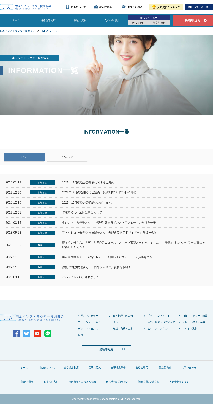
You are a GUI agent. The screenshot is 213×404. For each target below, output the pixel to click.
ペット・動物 (189, 328)
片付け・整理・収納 (193, 322)
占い (115, 322)
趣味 (80, 335)
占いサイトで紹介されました (80, 277)
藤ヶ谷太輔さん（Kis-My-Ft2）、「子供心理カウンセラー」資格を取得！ (108, 257)
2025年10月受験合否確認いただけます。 (88, 202)
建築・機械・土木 (123, 328)
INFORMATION (50, 30)
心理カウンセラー (88, 315)
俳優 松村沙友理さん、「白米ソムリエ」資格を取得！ (96, 267)
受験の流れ (80, 20)
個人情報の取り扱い (117, 381)
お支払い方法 (135, 7)
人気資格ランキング (168, 7)
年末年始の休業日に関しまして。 (83, 212)
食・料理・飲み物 (123, 315)
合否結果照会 (112, 20)
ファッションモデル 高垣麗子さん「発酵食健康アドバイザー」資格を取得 (109, 232)
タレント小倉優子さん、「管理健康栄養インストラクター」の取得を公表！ (110, 222)
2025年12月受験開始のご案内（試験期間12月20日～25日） (100, 192)
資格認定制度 (48, 20)
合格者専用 (138, 22)
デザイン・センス (88, 328)
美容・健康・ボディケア (161, 322)
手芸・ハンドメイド (159, 315)
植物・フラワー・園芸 (194, 315)
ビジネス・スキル (158, 328)
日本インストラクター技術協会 (17, 30)
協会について (78, 7)
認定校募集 (105, 7)
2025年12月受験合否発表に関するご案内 (88, 182)
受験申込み (193, 20)
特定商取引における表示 (82, 381)
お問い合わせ (200, 7)
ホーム (16, 20)
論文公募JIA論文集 (148, 381)
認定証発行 (159, 22)
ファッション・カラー (90, 322)
